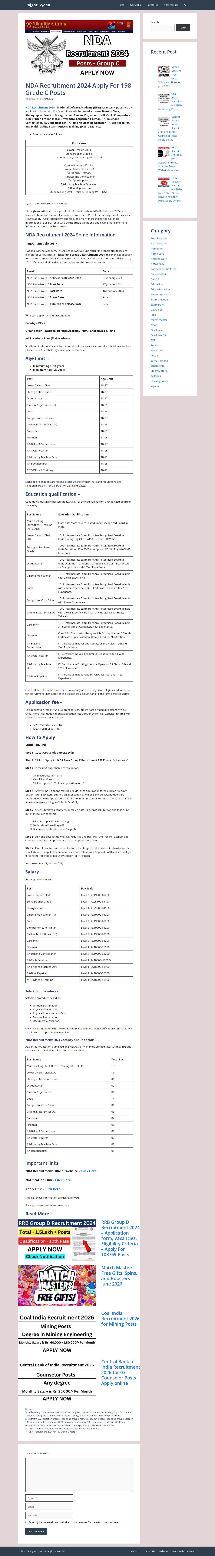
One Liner (156, 330)
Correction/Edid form (163, 269)
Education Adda (160, 289)
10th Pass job (171, 4)
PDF (153, 340)
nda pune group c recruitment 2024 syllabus (83, 1418)
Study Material (159, 371)
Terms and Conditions (183, 1551)
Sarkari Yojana (159, 360)
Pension (155, 345)
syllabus (156, 376)
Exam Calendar (160, 299)
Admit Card (157, 253)
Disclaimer (163, 1551)
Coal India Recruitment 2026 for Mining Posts (120, 1319)
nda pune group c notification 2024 (48, 1415)
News (154, 325)
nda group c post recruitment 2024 (88, 1412)
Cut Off (155, 279)
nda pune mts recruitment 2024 (47, 1422)
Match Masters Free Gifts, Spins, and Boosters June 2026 (119, 1276)
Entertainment (159, 294)
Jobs (31, 1409)
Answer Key (157, 264)
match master (159, 320)
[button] (185, 5)
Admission (157, 248)
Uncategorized (159, 381)
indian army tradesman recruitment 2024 (49, 1412)
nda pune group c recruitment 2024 (85, 1415)
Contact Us (149, 1551)
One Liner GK (158, 335)
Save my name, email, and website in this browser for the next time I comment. (75, 1522)
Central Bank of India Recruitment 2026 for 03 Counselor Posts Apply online (120, 1372)
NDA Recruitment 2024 (40, 107)
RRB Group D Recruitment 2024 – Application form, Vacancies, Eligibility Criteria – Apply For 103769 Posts (120, 1238)
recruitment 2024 (104, 1425)
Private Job (152, 4)
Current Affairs (159, 274)
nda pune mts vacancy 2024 (78, 1422)
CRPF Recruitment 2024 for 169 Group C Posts (52, 1431)
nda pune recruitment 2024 (106, 1422)
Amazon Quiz (159, 258)
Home (121, 4)
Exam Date (157, 304)
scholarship (158, 365)
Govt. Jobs (135, 4)
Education (157, 284)
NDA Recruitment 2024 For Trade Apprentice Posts (69, 1425)
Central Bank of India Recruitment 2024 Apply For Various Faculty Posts (64, 1428)
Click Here (88, 1171)
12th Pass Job (159, 243)
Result (154, 355)
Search (155, 22)
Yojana (155, 386)
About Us (136, 1551)
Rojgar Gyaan (37, 4)
